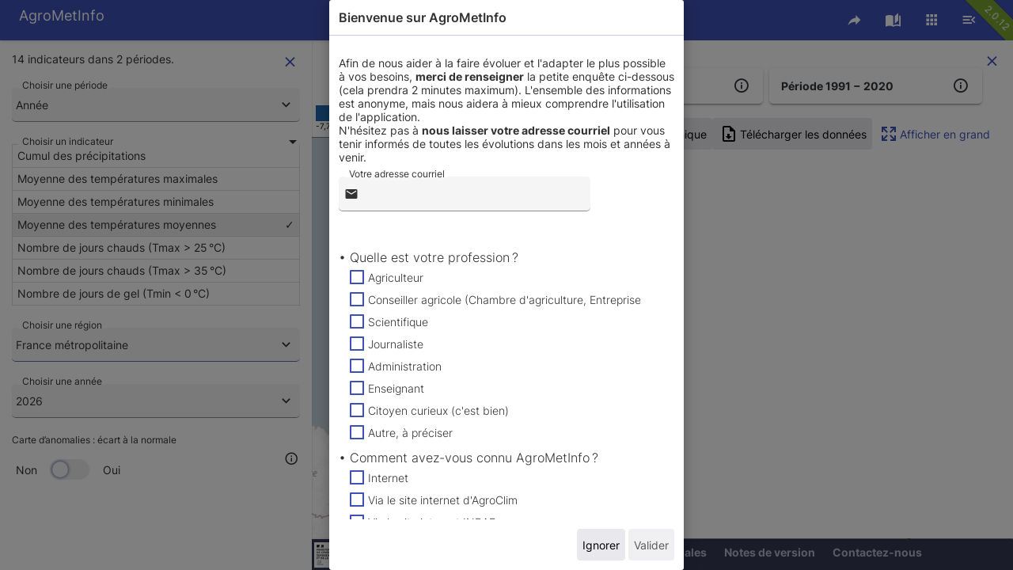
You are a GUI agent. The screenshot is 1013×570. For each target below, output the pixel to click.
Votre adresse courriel (397, 174)
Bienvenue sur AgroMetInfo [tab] (422, 17)
